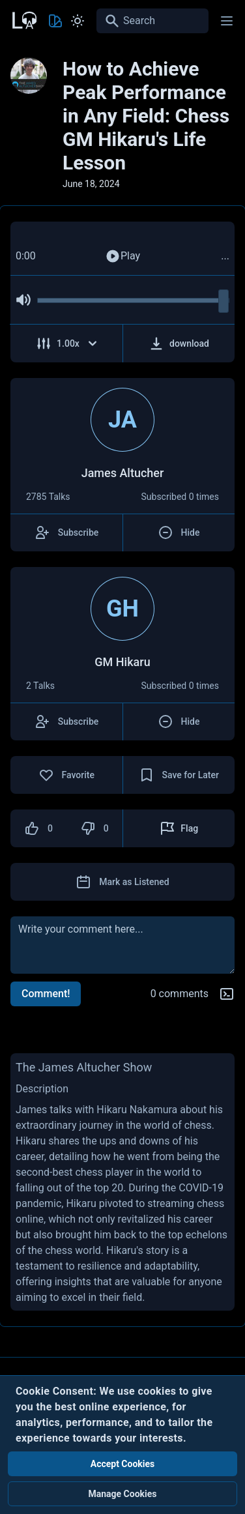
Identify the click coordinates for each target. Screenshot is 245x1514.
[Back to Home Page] (23, 19)
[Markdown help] (227, 994)
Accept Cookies (123, 1464)
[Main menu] (227, 21)
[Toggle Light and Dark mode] (77, 20)
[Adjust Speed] (66, 343)
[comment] (122, 945)
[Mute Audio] (23, 300)
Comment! (46, 993)
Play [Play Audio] (122, 256)
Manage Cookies (122, 1494)
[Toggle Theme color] (55, 20)
